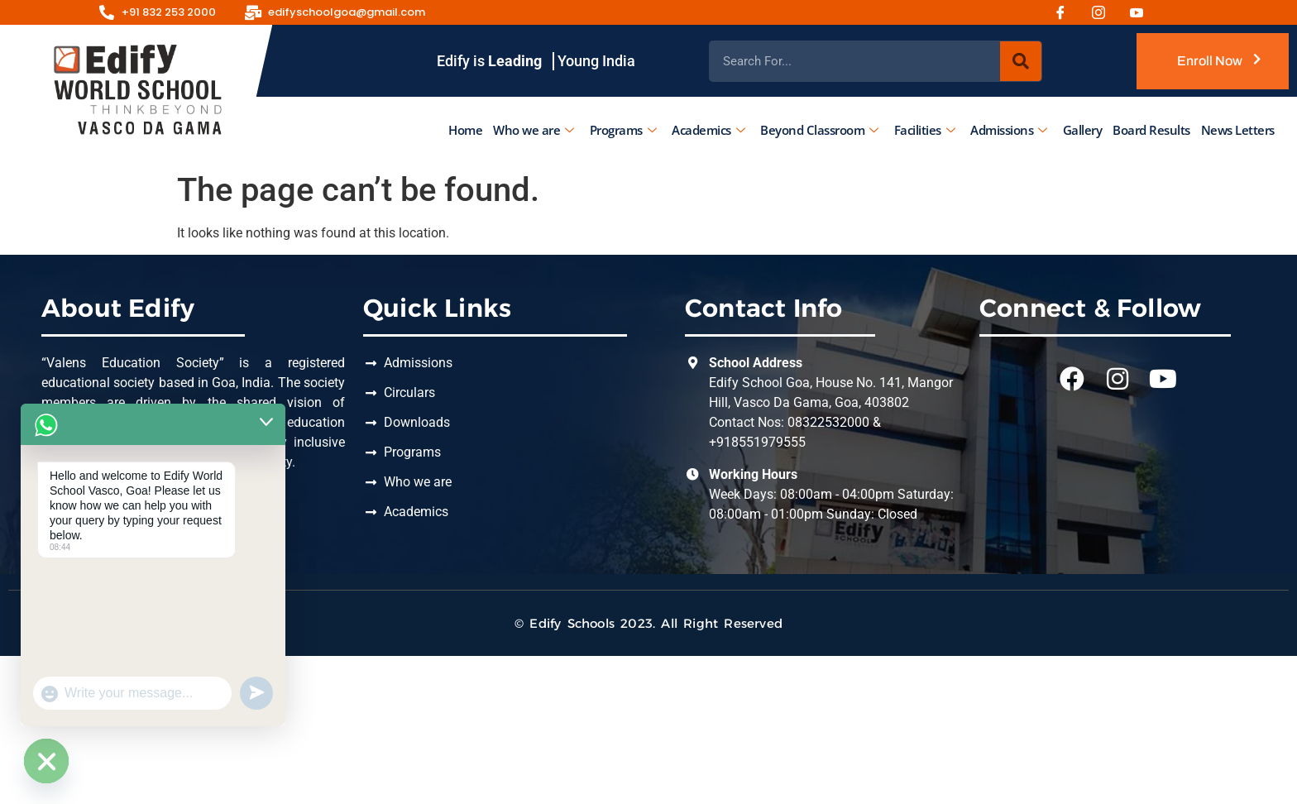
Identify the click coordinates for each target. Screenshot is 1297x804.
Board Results (1151, 130)
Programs (622, 130)
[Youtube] (1142, 12)
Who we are (533, 130)
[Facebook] (1066, 12)
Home (465, 130)
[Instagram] (1104, 12)
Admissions (1008, 130)
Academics (708, 130)
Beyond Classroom (819, 130)
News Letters (1237, 130)
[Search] (1020, 61)
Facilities (924, 130)
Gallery (1082, 130)
